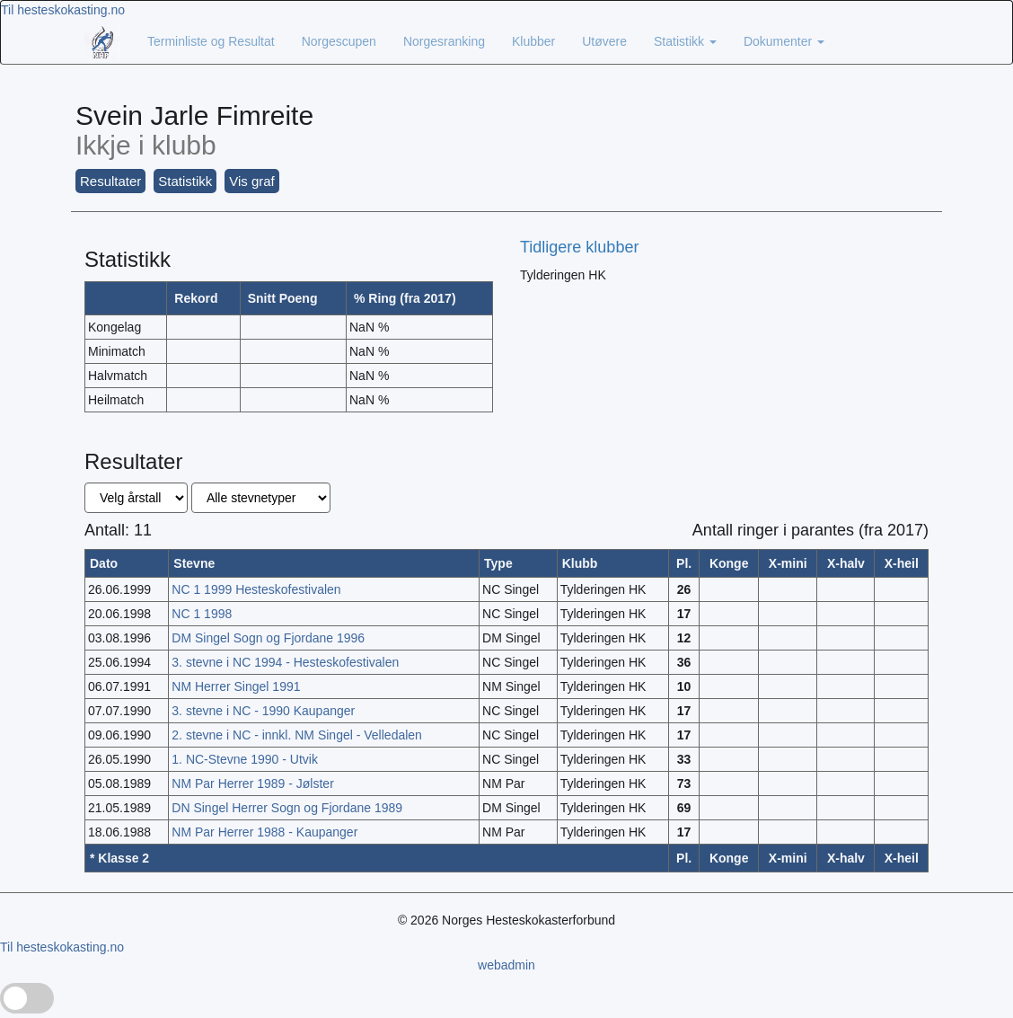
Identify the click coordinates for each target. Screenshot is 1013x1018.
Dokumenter (784, 41)
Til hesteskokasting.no (63, 10)
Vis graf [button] (252, 181)
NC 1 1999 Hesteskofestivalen (256, 589)
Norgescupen (339, 41)
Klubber (533, 41)
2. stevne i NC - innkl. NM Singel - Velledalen (297, 735)
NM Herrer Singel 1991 (236, 686)
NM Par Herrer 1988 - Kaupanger (264, 832)
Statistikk (685, 41)
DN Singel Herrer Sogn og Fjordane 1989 (287, 808)
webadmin (506, 965)
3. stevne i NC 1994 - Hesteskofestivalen (285, 662)
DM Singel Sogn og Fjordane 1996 (268, 638)
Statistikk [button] (185, 181)
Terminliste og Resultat (211, 41)
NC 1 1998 (202, 613)
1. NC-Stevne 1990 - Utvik (245, 759)
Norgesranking (444, 41)
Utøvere (604, 41)
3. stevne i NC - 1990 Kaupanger (263, 711)
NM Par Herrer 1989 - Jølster (252, 783)
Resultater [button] (110, 181)
